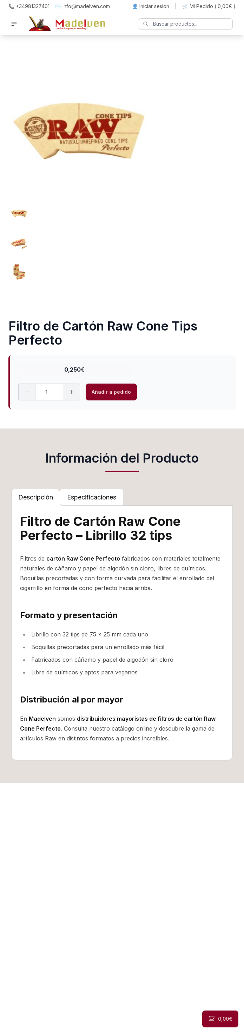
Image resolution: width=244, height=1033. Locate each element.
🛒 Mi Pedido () (209, 6)
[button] (14, 23)
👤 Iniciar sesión (150, 6)
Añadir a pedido (111, 392)
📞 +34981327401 (29, 6)
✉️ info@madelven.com (82, 6)
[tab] (35, 497)
